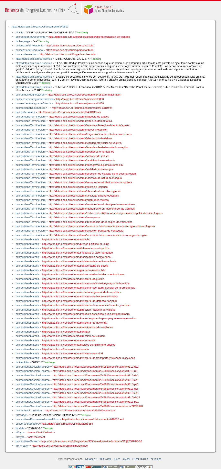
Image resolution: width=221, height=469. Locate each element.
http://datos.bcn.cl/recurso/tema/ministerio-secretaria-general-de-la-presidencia (89, 287)
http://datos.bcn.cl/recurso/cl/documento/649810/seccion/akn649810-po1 (96, 401)
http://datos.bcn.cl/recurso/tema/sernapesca (75, 217)
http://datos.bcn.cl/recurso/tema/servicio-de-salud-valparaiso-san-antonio (92, 204)
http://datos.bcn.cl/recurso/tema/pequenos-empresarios (81, 151)
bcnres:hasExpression (28, 410)
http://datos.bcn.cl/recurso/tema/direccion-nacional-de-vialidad (79, 309)
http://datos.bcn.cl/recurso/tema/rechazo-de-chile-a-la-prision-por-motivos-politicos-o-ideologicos (106, 213)
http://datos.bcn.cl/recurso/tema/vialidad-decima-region (81, 169)
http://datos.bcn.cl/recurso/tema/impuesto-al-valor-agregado (77, 252)
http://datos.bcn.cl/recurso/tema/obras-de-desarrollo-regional (84, 191)
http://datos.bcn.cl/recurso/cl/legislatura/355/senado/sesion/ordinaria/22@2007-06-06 (91, 441)
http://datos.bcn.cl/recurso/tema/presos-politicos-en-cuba (75, 243)
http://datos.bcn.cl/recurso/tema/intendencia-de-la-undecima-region (88, 147)
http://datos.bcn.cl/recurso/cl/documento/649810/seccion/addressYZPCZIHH (98, 406)
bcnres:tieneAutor (25, 54)
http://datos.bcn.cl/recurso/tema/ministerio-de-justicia (73, 278)
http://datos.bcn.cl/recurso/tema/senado (65, 349)
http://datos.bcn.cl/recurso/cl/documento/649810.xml (93, 419)
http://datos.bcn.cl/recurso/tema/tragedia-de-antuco (79, 116)
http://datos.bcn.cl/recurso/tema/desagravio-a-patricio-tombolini (86, 164)
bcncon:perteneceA (26, 423)
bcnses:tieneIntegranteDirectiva (34, 99)
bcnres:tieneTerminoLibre (30, 116)
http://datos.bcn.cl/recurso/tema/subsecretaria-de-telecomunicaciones (83, 274)
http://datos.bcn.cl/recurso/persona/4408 (70, 50)
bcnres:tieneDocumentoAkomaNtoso (37, 419)
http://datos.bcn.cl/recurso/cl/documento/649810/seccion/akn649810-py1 (95, 384)
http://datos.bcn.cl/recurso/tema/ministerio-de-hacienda (74, 322)
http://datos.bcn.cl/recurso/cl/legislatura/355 (67, 423)
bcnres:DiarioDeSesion (41, 432)
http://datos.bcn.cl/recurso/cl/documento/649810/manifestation (84, 94)
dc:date (19, 428)
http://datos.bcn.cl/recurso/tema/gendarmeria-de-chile (73, 270)
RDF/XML (106, 458)
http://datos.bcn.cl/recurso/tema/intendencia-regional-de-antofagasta (89, 125)
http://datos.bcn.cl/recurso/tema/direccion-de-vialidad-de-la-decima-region (92, 173)
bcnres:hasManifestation (29, 94)
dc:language (22, 41)
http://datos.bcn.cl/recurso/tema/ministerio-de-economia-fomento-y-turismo (86, 305)
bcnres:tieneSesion (26, 441)
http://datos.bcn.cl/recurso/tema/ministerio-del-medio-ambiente (79, 261)
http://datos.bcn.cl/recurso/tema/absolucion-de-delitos (80, 138)
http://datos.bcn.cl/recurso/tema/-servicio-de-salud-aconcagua (85, 177)
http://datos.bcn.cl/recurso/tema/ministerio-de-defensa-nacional (79, 300)
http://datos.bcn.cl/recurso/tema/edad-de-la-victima (79, 199)
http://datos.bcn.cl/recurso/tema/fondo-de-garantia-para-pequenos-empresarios (89, 318)
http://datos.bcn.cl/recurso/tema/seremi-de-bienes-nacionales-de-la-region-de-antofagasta (102, 226)
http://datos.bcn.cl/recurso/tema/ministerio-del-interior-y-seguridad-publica (85, 283)
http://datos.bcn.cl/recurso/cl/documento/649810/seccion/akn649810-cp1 (95, 392)
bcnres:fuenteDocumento (30, 36)
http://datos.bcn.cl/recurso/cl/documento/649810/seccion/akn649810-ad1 (96, 379)
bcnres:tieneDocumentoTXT (32, 107)
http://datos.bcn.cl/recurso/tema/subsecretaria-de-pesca (75, 265)
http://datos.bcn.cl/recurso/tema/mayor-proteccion (78, 129)
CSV (117, 458)
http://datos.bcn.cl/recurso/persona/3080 (70, 45)
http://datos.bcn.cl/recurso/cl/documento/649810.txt (82, 107)
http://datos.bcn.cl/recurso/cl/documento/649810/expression (80, 410)
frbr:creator (22, 445)
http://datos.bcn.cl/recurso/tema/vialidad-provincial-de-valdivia (85, 142)
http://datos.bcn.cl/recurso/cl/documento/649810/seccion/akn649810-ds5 (95, 388)
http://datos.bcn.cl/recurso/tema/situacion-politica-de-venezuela (86, 230)
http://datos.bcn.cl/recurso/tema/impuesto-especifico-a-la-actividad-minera (86, 313)
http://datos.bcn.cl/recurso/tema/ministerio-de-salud (72, 353)
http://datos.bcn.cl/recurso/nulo (33, 58)
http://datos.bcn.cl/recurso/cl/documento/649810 (40, 26)
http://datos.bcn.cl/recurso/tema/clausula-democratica (80, 120)
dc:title (19, 32)
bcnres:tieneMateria (27, 239)
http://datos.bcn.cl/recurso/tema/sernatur (66, 331)
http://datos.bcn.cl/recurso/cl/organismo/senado (68, 54)
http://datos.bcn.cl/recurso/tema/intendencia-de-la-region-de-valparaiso (91, 221)
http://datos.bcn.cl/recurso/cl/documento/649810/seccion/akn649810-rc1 (95, 370)
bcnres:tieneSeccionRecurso (32, 366)
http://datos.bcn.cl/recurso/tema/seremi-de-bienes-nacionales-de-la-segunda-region (98, 235)
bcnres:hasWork (25, 112)
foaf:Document (36, 436)
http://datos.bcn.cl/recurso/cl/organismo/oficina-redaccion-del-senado (89, 36)
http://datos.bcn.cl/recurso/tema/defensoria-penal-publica (75, 248)
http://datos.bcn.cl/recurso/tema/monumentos (69, 340)
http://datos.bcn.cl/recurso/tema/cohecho (66, 239)
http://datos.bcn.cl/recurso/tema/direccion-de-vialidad (73, 335)
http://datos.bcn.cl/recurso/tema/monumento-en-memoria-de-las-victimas (92, 208)
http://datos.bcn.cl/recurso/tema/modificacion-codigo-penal (76, 256)
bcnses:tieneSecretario (29, 50)
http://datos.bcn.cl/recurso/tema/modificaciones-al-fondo (82, 160)
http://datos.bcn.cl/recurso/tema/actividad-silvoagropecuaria (84, 195)
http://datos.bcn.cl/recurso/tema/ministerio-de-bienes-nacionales (80, 296)
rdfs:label (20, 414)
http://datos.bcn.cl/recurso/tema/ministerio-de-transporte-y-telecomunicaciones (88, 357)
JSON (126, 458)
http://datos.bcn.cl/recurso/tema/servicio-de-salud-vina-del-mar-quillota (90, 182)
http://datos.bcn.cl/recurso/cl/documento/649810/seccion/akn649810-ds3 (95, 375)
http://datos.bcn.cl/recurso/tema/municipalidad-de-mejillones (77, 327)
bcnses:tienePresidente (29, 45)
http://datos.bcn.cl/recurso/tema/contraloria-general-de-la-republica (81, 292)
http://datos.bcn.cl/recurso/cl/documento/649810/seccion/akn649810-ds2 (95, 366)
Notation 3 (91, 458)
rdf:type (19, 432)
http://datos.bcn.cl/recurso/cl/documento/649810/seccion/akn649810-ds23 (96, 397)
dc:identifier (22, 362)
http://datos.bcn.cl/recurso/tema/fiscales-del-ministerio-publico (78, 344)
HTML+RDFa (140, 458)
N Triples (156, 458)
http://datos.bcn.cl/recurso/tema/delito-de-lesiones (78, 186)
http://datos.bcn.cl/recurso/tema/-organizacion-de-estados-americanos (90, 134)
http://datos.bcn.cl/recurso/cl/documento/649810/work (69, 112)
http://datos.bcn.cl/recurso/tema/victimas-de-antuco (79, 156)
